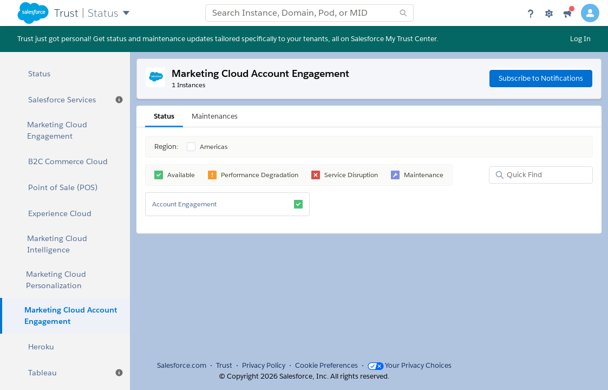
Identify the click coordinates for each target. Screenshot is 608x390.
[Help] (530, 13)
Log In (580, 38)
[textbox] (309, 13)
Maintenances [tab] (215, 116)
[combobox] (309, 13)
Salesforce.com (181, 365)
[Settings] (549, 13)
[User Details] (590, 13)
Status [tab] (164, 116)
